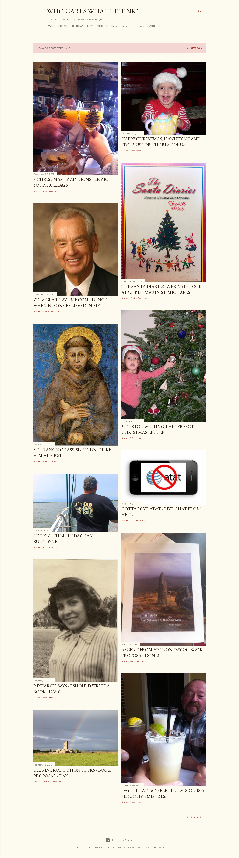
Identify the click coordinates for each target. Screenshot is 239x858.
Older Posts (196, 817)
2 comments (137, 802)
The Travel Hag (80, 26)
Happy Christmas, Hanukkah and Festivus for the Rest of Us (161, 142)
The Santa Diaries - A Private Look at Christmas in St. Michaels (161, 289)
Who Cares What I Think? (93, 11)
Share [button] (36, 190)
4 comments (49, 190)
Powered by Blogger (119, 840)
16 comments (49, 547)
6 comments (137, 150)
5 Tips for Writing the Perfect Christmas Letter (157, 429)
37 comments (137, 438)
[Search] (200, 11)
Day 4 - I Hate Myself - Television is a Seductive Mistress (162, 793)
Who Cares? (56, 26)
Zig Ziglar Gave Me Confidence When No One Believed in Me (70, 302)
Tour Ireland (104, 26)
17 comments (137, 520)
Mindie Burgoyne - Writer (138, 26)
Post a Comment (139, 298)
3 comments (49, 461)
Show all (194, 48)
